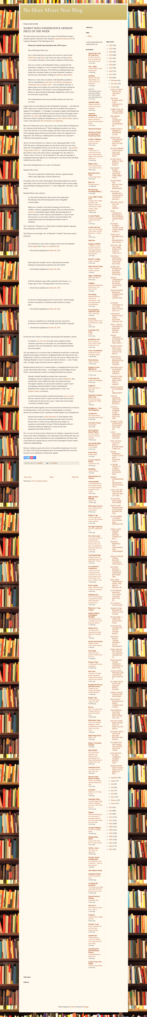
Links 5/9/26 (92, 500)
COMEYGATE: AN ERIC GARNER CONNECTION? (116, 111)
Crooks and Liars (94, 227)
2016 (111, 78)
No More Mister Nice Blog (53, 10)
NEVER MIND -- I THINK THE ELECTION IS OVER (116, 620)
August (113, 781)
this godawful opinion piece (62, 39)
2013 (111, 814)
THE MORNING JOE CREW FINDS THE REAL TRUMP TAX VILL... (116, 714)
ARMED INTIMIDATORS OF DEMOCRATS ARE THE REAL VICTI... (116, 482)
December (114, 80)
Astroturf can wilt (93, 463)
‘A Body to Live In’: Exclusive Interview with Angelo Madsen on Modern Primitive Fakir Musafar (94, 250)
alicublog (91, 76)
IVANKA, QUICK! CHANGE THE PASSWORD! (116, 694)
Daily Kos (91, 240)
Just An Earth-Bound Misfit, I (93, 431)
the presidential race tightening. (52, 121)
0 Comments (53, 463)
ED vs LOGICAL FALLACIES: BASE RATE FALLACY (94, 343)
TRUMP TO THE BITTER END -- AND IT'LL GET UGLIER (116, 611)
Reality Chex (92, 698)
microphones (58, 75)
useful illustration (50, 417)
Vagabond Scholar (94, 874)
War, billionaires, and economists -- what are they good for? (95, 863)
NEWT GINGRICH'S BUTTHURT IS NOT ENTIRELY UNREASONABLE (116, 216)
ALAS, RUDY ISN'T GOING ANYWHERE (115, 500)
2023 (111, 55)
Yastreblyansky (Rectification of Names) (93, 950)
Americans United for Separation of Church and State (94, 134)
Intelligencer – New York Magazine (95, 409)
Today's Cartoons (93, 362)
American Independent (92, 114)
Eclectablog (92, 294)
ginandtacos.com (94, 339)
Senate (43, 58)
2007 (111, 833)
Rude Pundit (92, 750)
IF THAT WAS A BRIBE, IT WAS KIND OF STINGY (116, 162)
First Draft (92, 319)
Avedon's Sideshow (94, 139)
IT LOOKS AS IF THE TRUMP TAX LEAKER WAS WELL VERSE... (116, 746)
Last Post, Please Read (95, 965)
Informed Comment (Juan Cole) (95, 396)
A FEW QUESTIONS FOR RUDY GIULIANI (115, 435)
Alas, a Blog (92, 66)
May (112, 790)
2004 (111, 843)
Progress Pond (93, 662)
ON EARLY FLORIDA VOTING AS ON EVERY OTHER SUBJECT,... (116, 227)
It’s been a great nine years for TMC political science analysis (95, 519)
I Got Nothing (92, 447)
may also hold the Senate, (64, 118)
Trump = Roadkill (93, 261)
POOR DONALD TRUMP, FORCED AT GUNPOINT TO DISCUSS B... (116, 664)
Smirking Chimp (94, 799)
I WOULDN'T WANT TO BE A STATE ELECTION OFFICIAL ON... (116, 317)
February (114, 800)
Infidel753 (91, 386)
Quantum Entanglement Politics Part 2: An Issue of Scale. (95, 287)
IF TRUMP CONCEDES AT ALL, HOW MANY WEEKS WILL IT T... (116, 307)
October (113, 87)
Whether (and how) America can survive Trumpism (94, 106)
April (113, 794)
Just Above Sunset (94, 423)
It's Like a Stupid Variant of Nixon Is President (94, 436)
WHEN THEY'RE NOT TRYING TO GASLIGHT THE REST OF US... (116, 653)
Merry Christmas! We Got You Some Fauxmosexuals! (94, 928)
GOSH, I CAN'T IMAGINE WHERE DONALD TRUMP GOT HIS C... (115, 534)
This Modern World (95, 870)
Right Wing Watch (94, 735)
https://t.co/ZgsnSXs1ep (50, 246)
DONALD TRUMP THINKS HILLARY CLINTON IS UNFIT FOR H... (116, 560)
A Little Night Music (94, 177)
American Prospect (94, 129)
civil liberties (57, 82)
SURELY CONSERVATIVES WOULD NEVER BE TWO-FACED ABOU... (116, 282)
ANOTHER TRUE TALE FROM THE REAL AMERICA (116, 370)
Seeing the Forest (94, 767)
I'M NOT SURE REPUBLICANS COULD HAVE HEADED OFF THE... (116, 509)
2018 (111, 71)
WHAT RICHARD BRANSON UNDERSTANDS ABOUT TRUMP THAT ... (116, 295)
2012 (111, 817)
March (113, 797)
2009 (111, 827)
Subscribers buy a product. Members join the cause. (95, 655)
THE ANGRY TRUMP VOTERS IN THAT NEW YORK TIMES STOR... (116, 173)
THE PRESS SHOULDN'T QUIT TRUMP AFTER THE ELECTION (116, 260)
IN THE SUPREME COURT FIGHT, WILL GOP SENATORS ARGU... (116, 152)
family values (46, 85)
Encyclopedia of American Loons (94, 310)
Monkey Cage (93, 515)
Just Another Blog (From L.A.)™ (94, 444)
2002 (111, 849)
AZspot (90, 148)
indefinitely (67, 379)
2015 (111, 807)
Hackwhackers (93, 360)
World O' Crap (93, 924)
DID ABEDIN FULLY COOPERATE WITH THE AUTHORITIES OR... (116, 121)
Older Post (75, 477)
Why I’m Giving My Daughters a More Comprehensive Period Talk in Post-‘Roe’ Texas (95, 726)
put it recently (69, 396)
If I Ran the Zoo (93, 378)
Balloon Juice (93, 164)
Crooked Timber (94, 216)
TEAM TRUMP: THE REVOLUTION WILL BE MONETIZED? (116, 184)
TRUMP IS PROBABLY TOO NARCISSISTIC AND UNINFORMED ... (116, 547)
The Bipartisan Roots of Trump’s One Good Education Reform (95, 621)
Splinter (91, 812)
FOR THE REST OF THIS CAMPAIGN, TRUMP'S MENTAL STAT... (115, 758)
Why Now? (92, 905)
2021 (111, 61)
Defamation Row (93, 900)
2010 (111, 823)
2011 (110, 820)
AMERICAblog (93, 102)
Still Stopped (92, 425)
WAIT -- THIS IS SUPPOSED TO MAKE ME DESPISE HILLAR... (116, 328)
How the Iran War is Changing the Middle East (94, 401)
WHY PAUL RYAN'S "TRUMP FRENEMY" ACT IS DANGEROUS (116, 641)
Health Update (92, 454)
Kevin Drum (92, 452)
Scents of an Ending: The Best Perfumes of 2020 (95, 782)
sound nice (32, 212)
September (114, 778)
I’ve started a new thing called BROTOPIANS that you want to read (95, 889)
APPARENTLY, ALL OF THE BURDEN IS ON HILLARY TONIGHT (116, 360)
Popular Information (95, 641)
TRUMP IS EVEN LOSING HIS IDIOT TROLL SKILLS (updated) (116, 380)
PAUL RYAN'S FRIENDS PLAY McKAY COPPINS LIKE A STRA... (116, 703)
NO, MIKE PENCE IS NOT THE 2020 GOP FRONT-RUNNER (116, 685)
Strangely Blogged (94, 828)
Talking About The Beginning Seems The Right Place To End (95, 559)
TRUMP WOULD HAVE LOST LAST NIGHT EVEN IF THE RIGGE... (116, 350)
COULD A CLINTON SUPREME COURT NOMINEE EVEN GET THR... (115, 412)
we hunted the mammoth (93, 884)
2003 (111, 846)
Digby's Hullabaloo (94, 276)
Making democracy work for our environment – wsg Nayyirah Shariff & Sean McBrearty (94, 300)
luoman (72, 1007)
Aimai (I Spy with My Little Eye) (94, 54)
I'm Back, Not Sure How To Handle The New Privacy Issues (94, 59)
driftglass (91, 283)
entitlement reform (34, 85)
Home (52, 477)
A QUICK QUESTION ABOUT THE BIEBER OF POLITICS (115, 400)
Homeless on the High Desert (93, 368)
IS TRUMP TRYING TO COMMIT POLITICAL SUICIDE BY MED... (115, 469)
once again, (35, 116)
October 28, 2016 (54, 250)
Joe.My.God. (92, 413)
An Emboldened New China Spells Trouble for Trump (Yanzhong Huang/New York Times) (94, 487)
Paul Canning (93, 585)
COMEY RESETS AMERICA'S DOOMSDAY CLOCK (116, 131)
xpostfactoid (92, 935)
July (112, 784)
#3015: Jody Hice (93, 313)
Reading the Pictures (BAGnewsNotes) (95, 685)
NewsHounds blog (94, 555)
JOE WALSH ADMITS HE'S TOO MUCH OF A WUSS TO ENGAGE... (116, 195)
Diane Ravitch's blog (95, 266)
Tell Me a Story (93, 848)
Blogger (85, 1007)
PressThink (92, 651)
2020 (111, 65)
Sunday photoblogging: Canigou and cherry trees (95, 220)
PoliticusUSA (92, 628)
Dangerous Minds (94, 244)
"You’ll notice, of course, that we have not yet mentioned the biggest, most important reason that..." (95, 154)
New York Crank (94, 536)
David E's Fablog (94, 259)
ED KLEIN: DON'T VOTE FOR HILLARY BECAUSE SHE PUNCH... (116, 735)
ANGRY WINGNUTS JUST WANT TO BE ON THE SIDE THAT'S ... (116, 339)
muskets (69, 75)
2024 (111, 52)
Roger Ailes (92, 737)
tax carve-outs (42, 341)
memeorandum (93, 481)
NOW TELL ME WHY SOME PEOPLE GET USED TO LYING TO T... (116, 249)
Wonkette (91, 915)
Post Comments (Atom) (39, 481)
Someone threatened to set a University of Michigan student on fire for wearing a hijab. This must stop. (95, 818)
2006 (111, 836)
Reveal (90, 707)
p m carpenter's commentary (93, 567)
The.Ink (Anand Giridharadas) (93, 858)
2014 (111, 811)
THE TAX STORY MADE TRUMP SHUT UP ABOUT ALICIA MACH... (116, 724)
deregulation (67, 82)
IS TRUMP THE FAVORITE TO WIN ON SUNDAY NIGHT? (116, 630)
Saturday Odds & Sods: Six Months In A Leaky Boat (95, 323)
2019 (111, 68)
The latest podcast (93, 184)
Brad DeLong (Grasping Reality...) (95, 190)
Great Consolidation (95, 350)
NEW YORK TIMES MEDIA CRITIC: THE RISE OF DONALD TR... (116, 583)
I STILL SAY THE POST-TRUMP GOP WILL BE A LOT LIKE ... (116, 492)
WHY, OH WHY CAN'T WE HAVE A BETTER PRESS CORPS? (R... (116, 445)
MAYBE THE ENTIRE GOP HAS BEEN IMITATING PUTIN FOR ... (116, 270)
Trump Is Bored (93, 471)
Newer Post (27, 477)
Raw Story (92, 671)
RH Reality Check (94, 720)
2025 (111, 49)
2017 (111, 74)
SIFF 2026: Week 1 (94, 278)
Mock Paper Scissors (95, 506)
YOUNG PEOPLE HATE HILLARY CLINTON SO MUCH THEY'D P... (116, 675)
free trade (48, 82)
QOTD (90, 334)
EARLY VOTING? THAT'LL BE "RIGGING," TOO (116, 92)
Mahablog (91, 469)
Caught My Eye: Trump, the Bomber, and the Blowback (94, 690)
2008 (111, 830)
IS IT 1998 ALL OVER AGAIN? (116, 604)
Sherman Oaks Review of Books (94, 777)
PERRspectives (93, 595)
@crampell (34, 246)
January (113, 803)
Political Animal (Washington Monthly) (93, 615)
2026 (111, 45)
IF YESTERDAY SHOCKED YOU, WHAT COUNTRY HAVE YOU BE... (115, 595)
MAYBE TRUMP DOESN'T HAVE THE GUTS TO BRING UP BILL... (116, 769)
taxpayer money (33, 391)
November (114, 84)
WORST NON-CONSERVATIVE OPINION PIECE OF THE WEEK (116, 141)
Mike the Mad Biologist (93, 497)
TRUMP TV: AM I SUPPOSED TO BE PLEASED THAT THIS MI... (116, 425)
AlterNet (91, 89)
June (112, 787)
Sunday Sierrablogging (95, 380)
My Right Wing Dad (95, 527)
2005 (111, 840)
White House (32, 58)
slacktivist (91, 790)
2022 (111, 58)
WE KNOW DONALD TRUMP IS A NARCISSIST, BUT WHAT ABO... (116, 572)
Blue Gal (91, 182)
